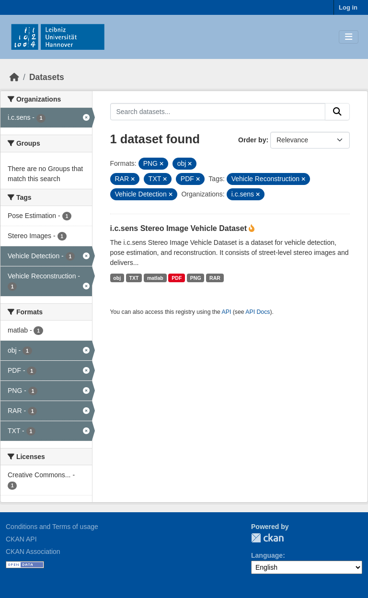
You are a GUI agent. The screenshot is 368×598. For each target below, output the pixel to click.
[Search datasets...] (218, 111)
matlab (155, 278)
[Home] (14, 77)
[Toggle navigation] (348, 37)
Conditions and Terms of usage (52, 526)
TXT (134, 278)
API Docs (257, 312)
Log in (348, 7)
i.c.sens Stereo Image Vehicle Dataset (179, 228)
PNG (195, 278)
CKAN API (21, 539)
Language (267, 555)
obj (117, 278)
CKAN (267, 538)
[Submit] (337, 111)
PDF (177, 278)
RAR (214, 278)
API (226, 312)
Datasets (46, 77)
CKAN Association (33, 551)
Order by (252, 140)
